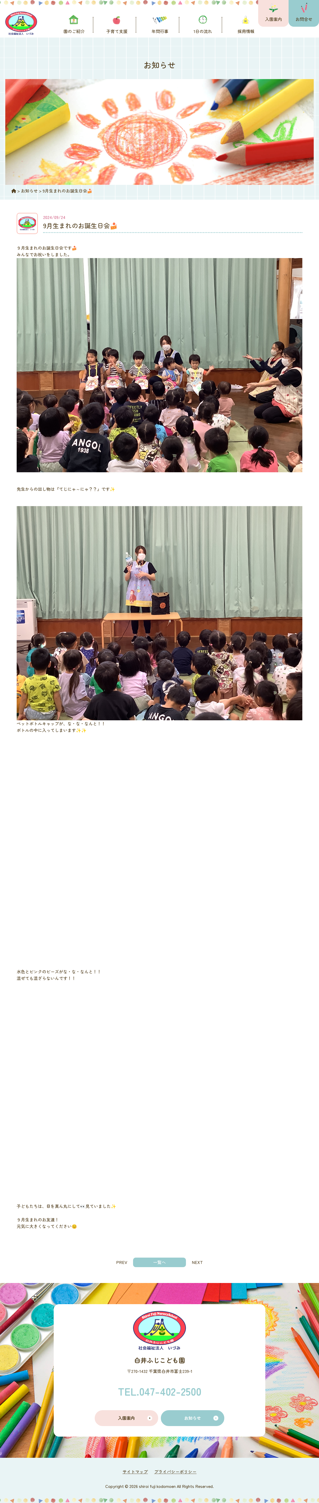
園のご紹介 (74, 31)
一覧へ (159, 1262)
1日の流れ (203, 31)
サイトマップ (135, 1471)
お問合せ (303, 19)
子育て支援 (116, 31)
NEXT (197, 1262)
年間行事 (160, 31)
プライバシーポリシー (175, 1471)
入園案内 (273, 19)
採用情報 (246, 31)
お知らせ (192, 1418)
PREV (121, 1262)
